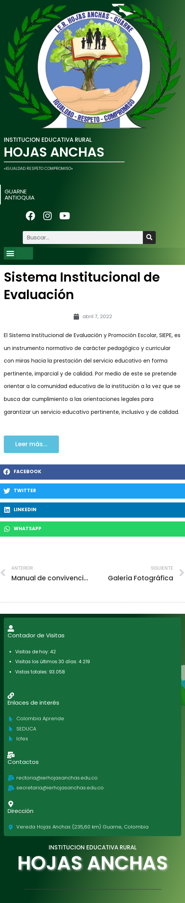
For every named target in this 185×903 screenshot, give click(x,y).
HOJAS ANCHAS (54, 152)
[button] (10, 253)
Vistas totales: (32, 672)
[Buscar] (149, 237)
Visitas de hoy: (32, 651)
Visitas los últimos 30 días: (47, 661)
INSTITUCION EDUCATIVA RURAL (48, 140)
